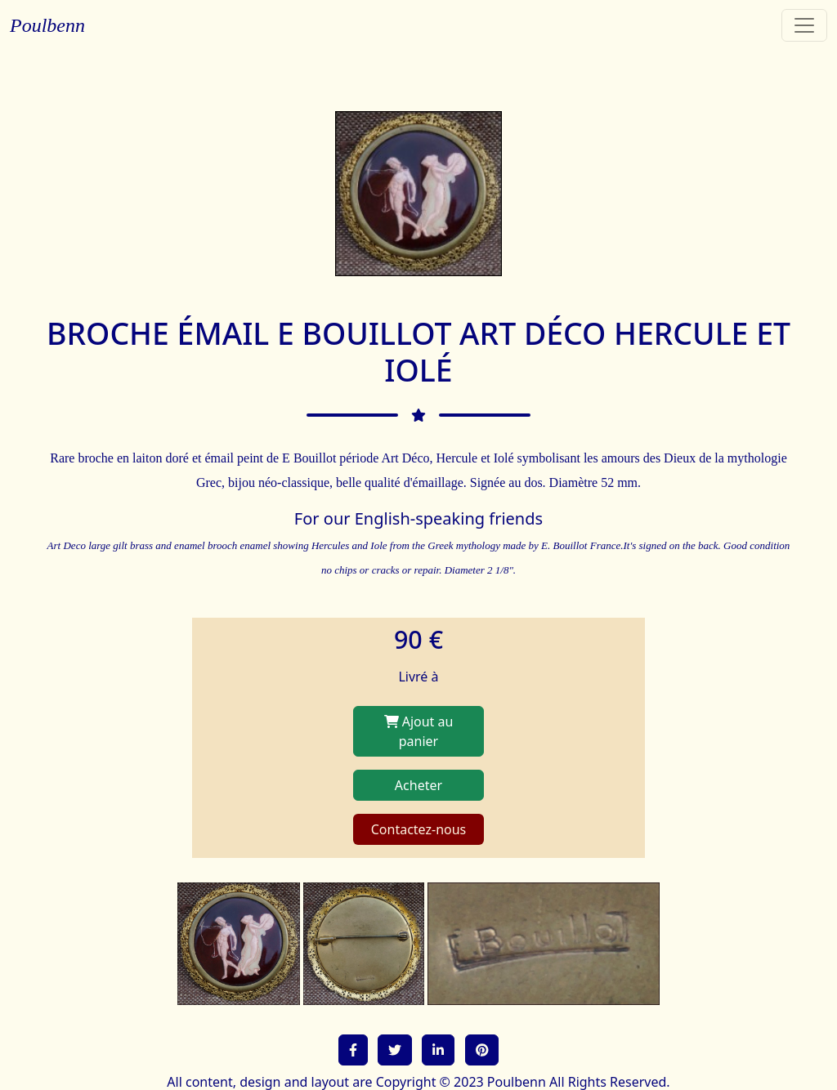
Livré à (418, 677)
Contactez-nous (419, 829)
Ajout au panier (419, 731)
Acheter (418, 785)
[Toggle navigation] (804, 25)
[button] (353, 1049)
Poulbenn (47, 25)
